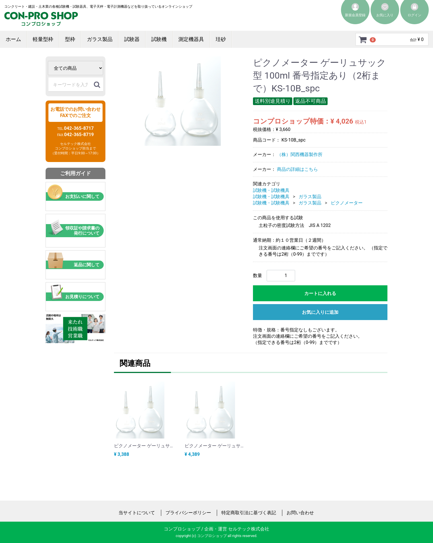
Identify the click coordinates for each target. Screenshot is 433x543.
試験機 (159, 39)
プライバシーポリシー (188, 512)
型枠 (70, 39)
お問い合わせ (300, 512)
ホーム (13, 39)
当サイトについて (137, 512)
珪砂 (221, 39)
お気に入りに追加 (320, 312)
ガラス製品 (100, 39)
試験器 (132, 39)
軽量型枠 (43, 39)
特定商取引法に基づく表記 (248, 512)
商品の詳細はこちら (297, 169)
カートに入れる (320, 293)
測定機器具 (191, 39)
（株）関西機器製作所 (299, 154)
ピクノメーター (347, 203)
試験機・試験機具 (271, 190)
